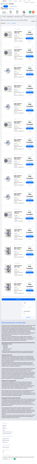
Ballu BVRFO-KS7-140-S (18, 284)
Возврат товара (5, 440)
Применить (28, 317)
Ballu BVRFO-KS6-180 (18, 50)
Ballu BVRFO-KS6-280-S (18, 122)
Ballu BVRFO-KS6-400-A (18, 176)
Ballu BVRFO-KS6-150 (18, 32)
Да (5, 6)
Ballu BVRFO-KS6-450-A (18, 194)
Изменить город (13, 6)
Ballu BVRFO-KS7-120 (18, 230)
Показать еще (18, 299)
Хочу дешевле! (29, 36)
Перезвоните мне (11, 8)
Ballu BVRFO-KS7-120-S (18, 248)
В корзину (29, 40)
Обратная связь (5, 438)
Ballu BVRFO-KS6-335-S (18, 158)
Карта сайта (5, 442)
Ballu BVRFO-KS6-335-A (18, 140)
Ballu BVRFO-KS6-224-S (18, 86)
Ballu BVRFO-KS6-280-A (18, 104)
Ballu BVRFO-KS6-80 (18, 212)
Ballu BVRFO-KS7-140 (18, 266)
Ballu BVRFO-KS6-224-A (18, 68)
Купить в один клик (29, 38)
